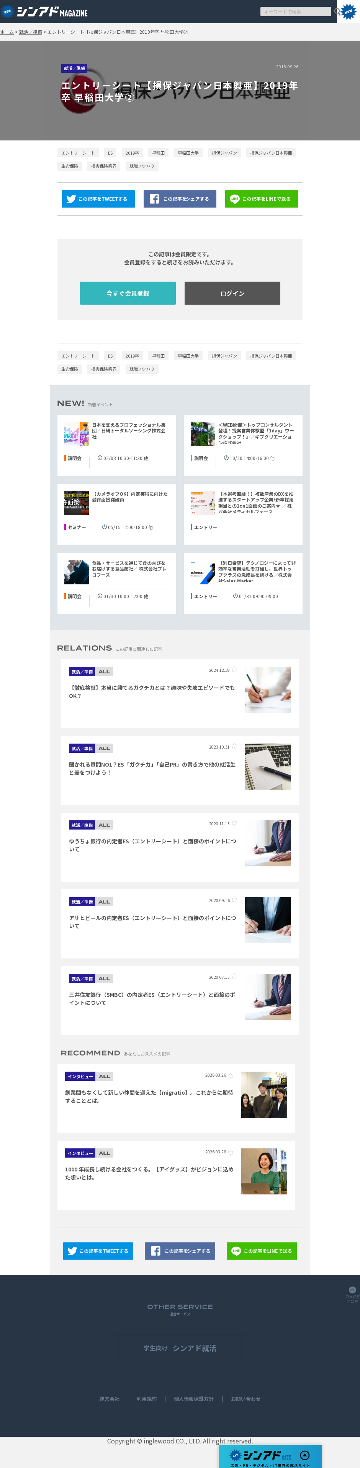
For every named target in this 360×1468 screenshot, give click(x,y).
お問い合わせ (246, 1399)
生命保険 (69, 166)
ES (110, 153)
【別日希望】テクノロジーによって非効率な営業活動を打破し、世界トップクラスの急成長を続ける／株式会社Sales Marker (257, 572)
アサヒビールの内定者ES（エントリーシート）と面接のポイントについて (152, 922)
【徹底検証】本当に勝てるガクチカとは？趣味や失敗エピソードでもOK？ (152, 691)
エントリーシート (78, 153)
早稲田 (158, 153)
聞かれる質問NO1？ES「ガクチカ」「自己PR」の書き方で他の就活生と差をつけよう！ (152, 768)
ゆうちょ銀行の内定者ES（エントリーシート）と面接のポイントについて (152, 845)
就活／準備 (30, 32)
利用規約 (147, 1399)
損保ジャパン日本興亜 (271, 153)
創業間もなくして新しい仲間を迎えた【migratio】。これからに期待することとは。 (149, 1096)
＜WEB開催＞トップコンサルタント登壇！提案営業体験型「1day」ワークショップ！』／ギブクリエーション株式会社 (256, 434)
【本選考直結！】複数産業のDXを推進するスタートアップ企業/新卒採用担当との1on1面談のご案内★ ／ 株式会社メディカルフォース (256, 503)
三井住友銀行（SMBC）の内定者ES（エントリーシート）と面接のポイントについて (152, 998)
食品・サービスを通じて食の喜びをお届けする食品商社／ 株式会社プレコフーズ (129, 569)
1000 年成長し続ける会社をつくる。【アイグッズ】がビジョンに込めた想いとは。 (149, 1173)
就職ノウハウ (142, 166)
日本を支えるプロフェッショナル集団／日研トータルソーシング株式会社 (128, 431)
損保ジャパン (224, 153)
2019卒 (132, 153)
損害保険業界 (103, 166)
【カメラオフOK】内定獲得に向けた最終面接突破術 (130, 497)
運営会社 (109, 1399)
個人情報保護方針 (194, 1399)
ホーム (7, 32)
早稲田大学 (188, 153)
